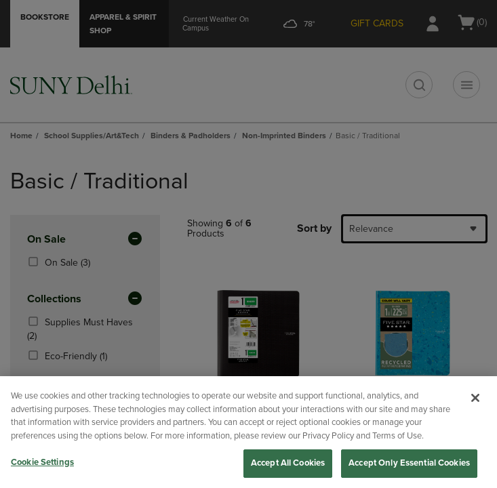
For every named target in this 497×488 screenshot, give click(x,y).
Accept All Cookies (288, 463)
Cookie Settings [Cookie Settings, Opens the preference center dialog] (42, 462)
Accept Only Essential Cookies (409, 463)
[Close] (475, 398)
